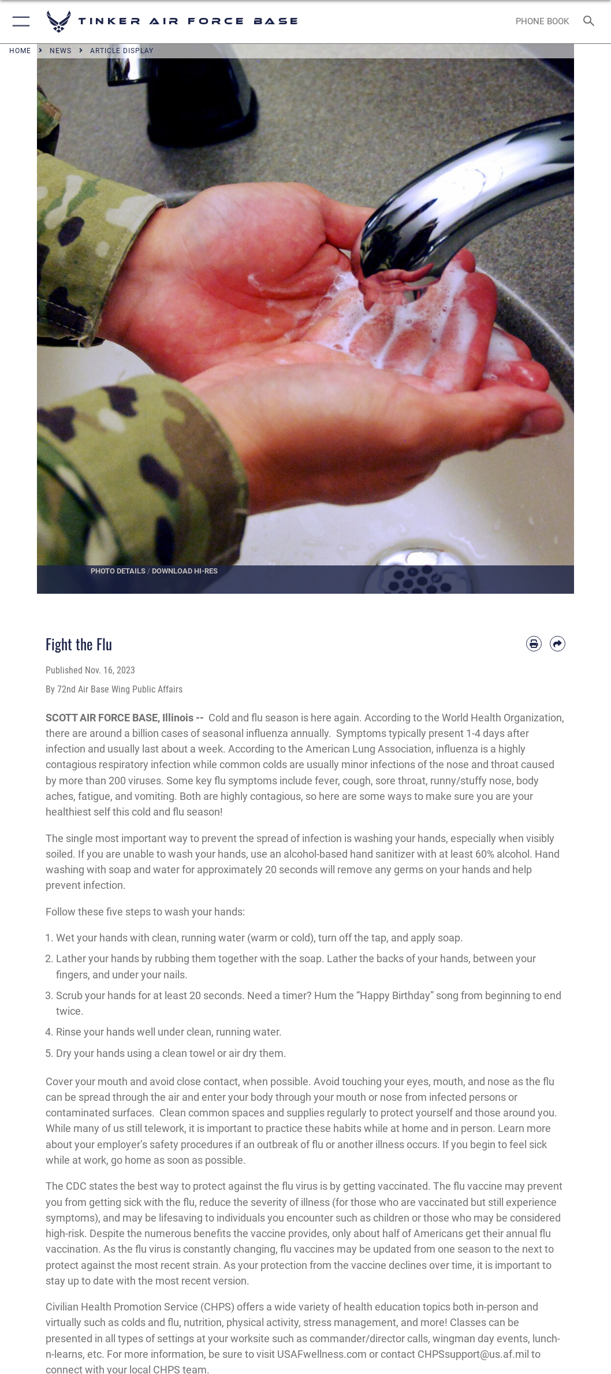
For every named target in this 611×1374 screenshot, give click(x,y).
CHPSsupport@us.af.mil (473, 1354)
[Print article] (534, 643)
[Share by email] (557, 643)
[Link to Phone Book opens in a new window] (542, 22)
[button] (19, 21)
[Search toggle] (591, 22)
